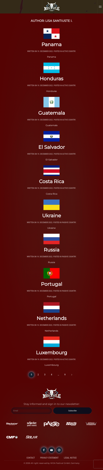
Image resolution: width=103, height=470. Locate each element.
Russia (51, 250)
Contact (30, 458)
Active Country (68, 51)
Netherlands (52, 318)
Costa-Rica (51, 194)
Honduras (51, 79)
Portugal (51, 284)
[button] (100, 6)
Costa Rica (51, 181)
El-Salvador (52, 159)
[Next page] (71, 374)
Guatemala (51, 113)
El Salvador (51, 147)
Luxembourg (51, 352)
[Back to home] (51, 6)
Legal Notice (70, 458)
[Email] (31, 410)
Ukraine (51, 216)
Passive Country (69, 222)
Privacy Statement (49, 458)
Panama (51, 44)
